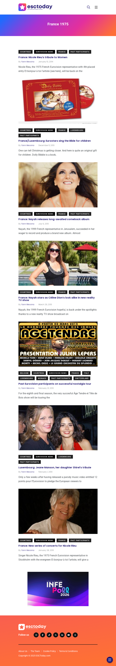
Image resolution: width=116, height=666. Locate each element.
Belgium (24, 373)
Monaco (42, 378)
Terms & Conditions (68, 651)
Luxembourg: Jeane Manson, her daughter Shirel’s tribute (54, 467)
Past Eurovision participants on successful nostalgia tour (54, 383)
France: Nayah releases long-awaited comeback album (53, 219)
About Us (22, 651)
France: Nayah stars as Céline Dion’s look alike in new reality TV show (56, 299)
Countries (25, 52)
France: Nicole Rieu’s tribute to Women (42, 57)
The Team (35, 651)
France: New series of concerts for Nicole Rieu (47, 546)
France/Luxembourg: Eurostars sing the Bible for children (54, 141)
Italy (86, 373)
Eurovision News (44, 52)
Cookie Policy (49, 651)
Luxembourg (77, 130)
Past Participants (80, 52)
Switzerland (82, 378)
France (62, 52)
